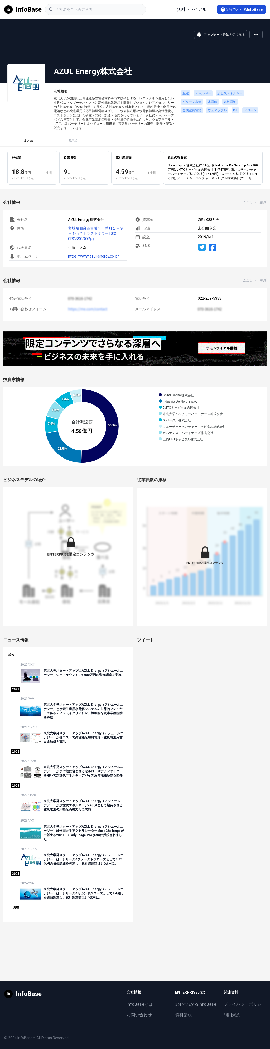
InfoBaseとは (140, 1004)
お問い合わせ (139, 1014)
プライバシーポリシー (245, 1004)
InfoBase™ (26, 1038)
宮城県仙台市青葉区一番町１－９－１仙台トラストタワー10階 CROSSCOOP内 (95, 233)
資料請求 (183, 1014)
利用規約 (232, 1014)
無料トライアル (191, 9)
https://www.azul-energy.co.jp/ (93, 256)
